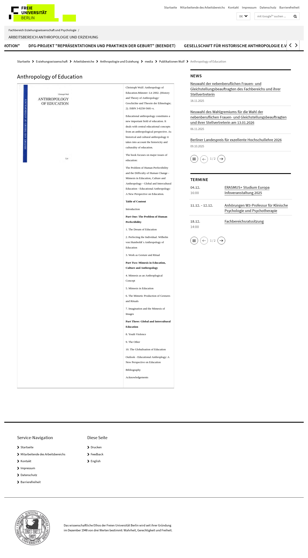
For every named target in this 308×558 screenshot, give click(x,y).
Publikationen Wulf (171, 61)
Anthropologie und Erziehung (119, 61)
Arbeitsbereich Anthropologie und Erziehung (53, 36)
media (149, 61)
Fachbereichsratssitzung (244, 221)
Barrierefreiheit (289, 7)
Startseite (170, 7)
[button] (243, 16)
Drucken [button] (96, 447)
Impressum (249, 7)
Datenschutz (268, 7)
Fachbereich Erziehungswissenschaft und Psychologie (44, 30)
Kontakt (233, 7)
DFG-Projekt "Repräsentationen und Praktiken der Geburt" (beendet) (155, 45)
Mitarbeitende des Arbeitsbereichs (202, 7)
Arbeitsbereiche (84, 61)
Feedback (97, 454)
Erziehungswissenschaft (52, 61)
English (96, 461)
